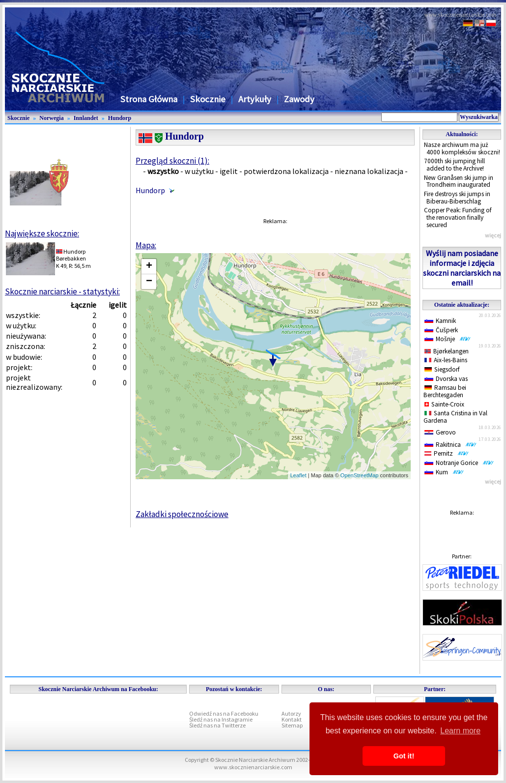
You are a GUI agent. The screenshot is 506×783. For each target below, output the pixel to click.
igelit (229, 171)
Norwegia (51, 118)
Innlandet (86, 118)
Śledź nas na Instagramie (221, 719)
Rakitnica (450, 444)
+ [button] (149, 266)
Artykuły (254, 99)
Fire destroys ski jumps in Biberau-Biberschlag (457, 197)
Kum (444, 472)
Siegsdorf (442, 369)
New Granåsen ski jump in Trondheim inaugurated (458, 181)
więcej (493, 235)
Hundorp (119, 118)
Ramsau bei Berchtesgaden (444, 391)
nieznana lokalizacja (369, 171)
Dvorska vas (446, 379)
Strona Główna (148, 99)
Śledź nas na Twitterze (217, 725)
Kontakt (291, 719)
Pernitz (446, 453)
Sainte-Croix (444, 404)
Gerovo (440, 432)
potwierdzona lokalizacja (286, 171)
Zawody (299, 99)
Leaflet (298, 475)
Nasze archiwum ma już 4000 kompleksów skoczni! (462, 148)
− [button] (149, 281)
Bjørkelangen (446, 351)
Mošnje (447, 339)
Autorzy (291, 713)
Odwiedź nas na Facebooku (223, 713)
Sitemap (292, 725)
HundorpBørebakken (71, 255)
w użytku (199, 171)
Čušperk (441, 330)
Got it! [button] (404, 756)
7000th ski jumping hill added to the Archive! (454, 165)
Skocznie (207, 99)
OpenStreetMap (359, 475)
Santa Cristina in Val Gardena (455, 417)
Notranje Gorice (459, 463)
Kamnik (440, 321)
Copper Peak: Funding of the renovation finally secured (458, 217)
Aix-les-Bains (445, 360)
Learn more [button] (460, 730)
